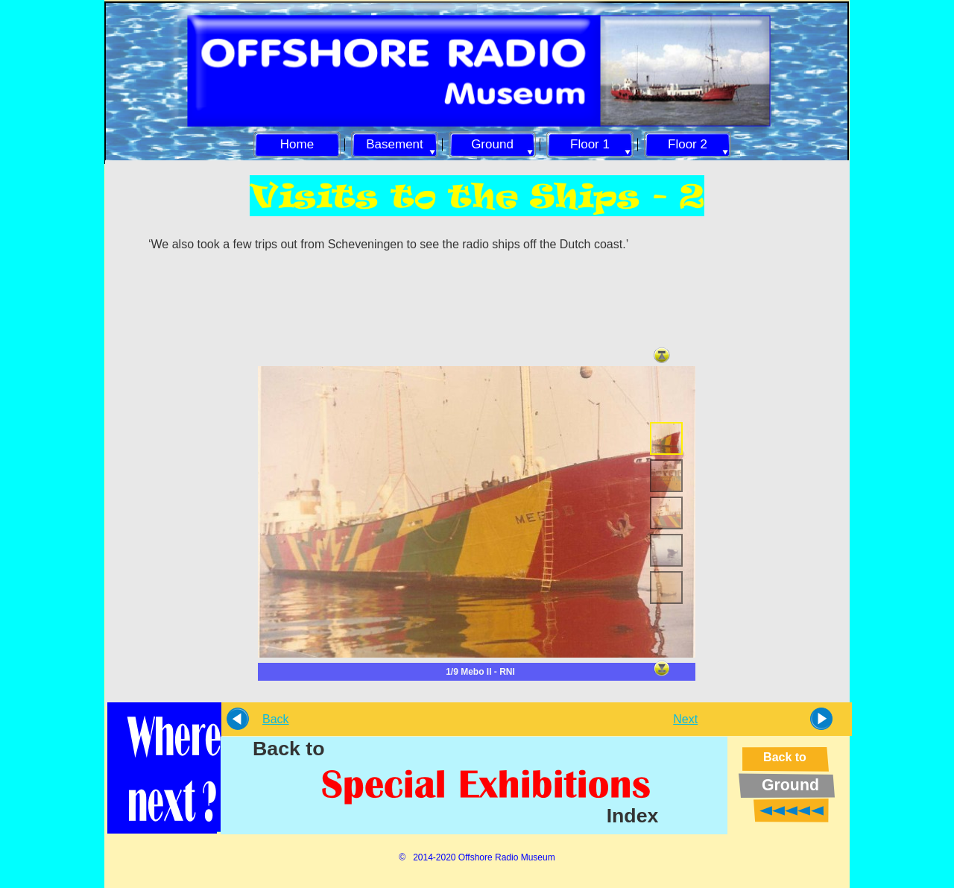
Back (275, 719)
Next (685, 719)
